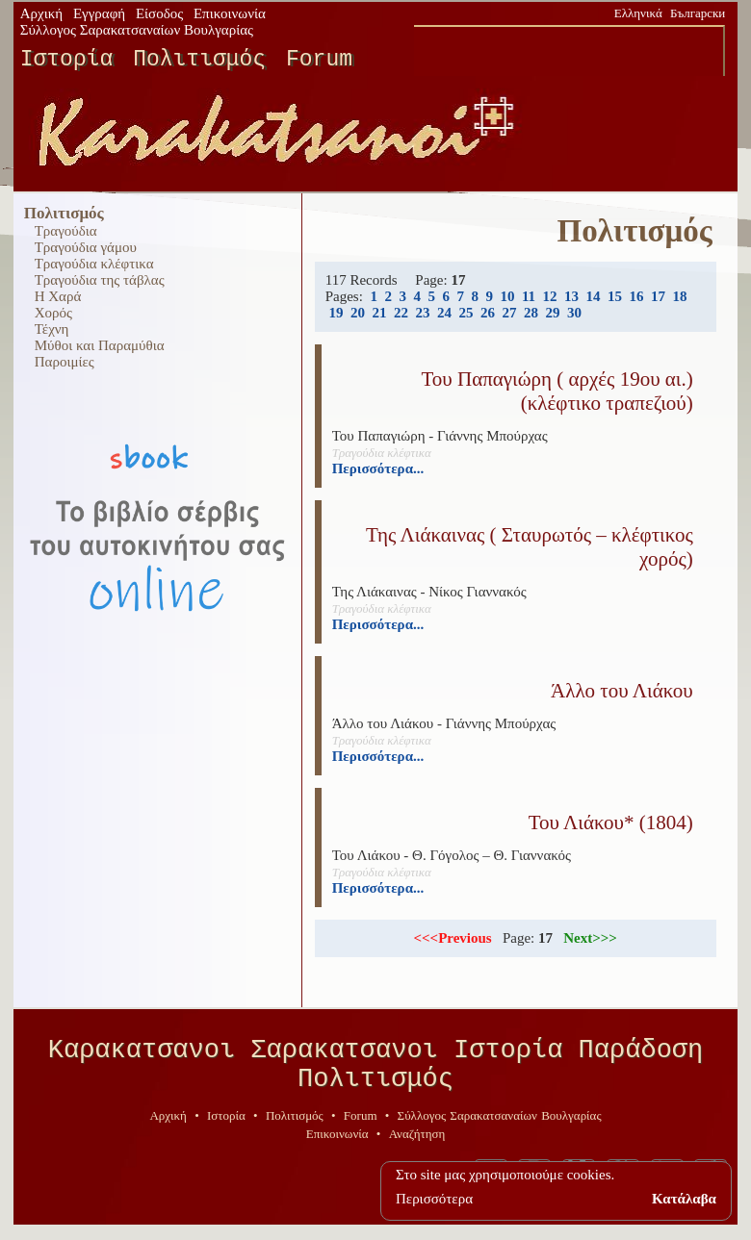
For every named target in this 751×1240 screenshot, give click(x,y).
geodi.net (703, 1222)
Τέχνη (52, 329)
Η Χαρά (58, 296)
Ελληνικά (638, 13)
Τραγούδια (66, 231)
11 (528, 296)
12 (550, 296)
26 (487, 312)
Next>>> (590, 938)
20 (357, 312)
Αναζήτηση (417, 1147)
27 (509, 312)
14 (593, 296)
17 (658, 296)
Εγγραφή (99, 13)
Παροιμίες (64, 361)
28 (531, 312)
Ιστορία (67, 59)
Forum (319, 59)
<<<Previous (452, 938)
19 (335, 312)
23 (422, 312)
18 (680, 296)
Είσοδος (159, 13)
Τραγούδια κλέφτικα (94, 263)
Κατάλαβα (684, 1198)
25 (465, 312)
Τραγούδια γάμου (86, 247)
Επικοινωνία (230, 13)
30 (574, 312)
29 (552, 312)
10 (507, 296)
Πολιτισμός (199, 59)
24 (444, 312)
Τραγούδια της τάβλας (100, 280)
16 (637, 296)
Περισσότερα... (378, 468)
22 (401, 312)
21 (379, 312)
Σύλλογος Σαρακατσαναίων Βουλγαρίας (136, 30)
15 (615, 296)
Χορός (53, 312)
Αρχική (41, 13)
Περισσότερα (434, 1198)
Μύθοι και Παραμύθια (100, 345)
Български (697, 13)
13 (571, 296)
